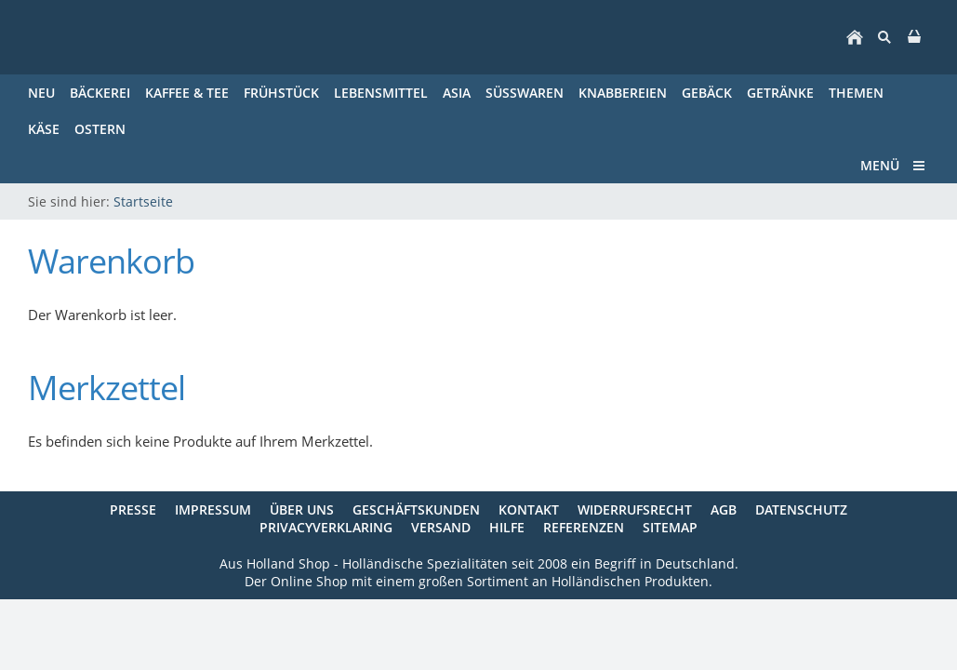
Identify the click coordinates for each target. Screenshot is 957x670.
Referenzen (583, 527)
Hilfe (507, 527)
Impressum (213, 509)
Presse (133, 509)
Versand (441, 527)
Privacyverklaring (325, 527)
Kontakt (528, 509)
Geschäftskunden (416, 509)
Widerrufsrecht (635, 509)
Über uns (302, 509)
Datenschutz (801, 509)
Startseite (143, 201)
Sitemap (670, 527)
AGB (724, 509)
